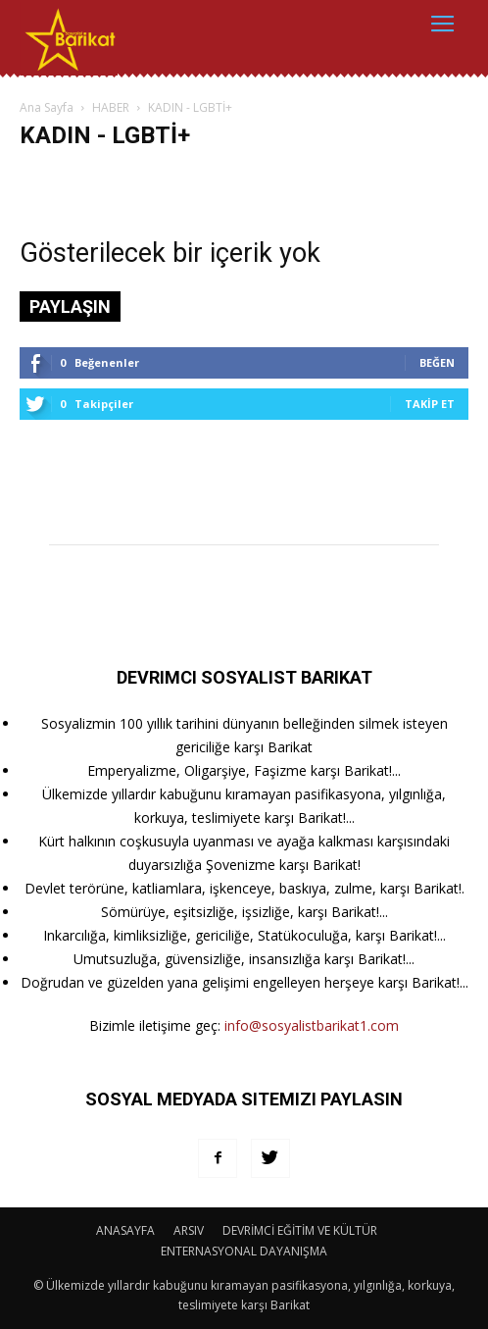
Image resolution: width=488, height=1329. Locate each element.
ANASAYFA (125, 1230)
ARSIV (188, 1230)
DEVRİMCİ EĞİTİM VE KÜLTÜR (299, 1230)
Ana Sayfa (46, 107)
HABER (110, 107)
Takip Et (430, 403)
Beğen (437, 362)
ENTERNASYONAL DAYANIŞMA (244, 1251)
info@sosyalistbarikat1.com (311, 1025)
